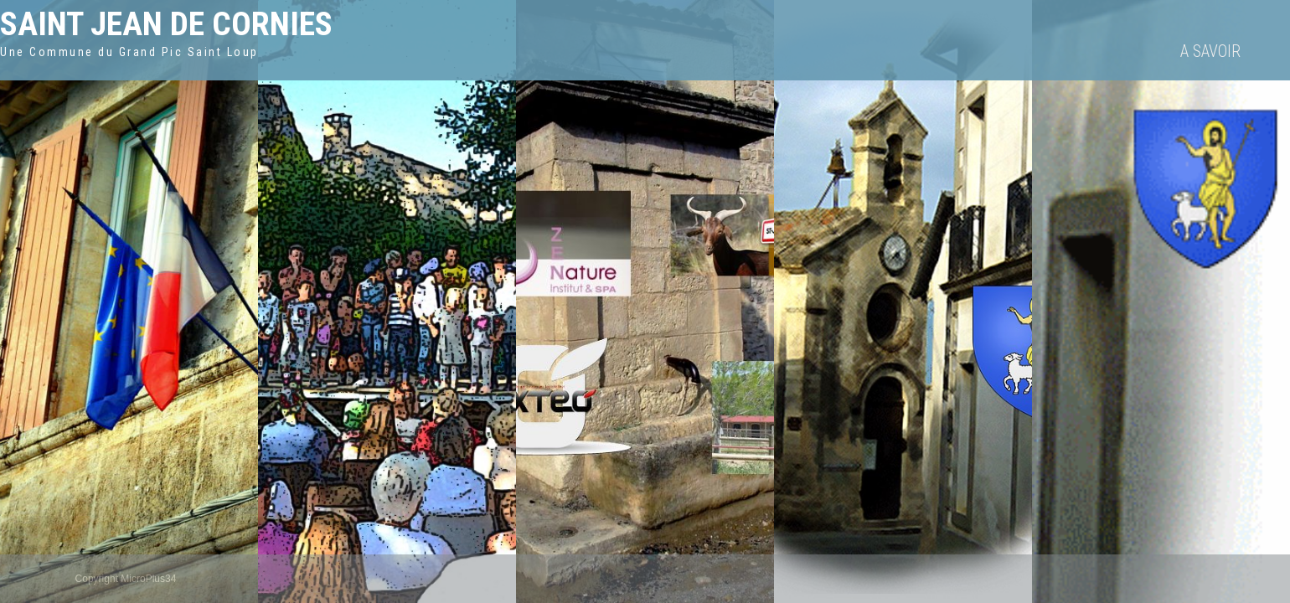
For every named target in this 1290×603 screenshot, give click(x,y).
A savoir (1210, 51)
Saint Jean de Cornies (166, 24)
